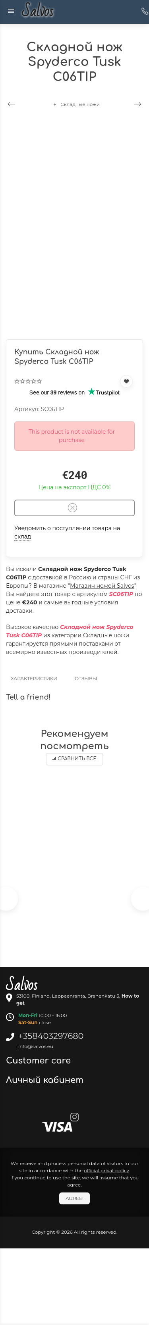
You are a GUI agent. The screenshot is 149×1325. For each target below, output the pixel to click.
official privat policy (106, 1170)
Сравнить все (74, 759)
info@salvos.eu (35, 1046)
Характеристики (34, 678)
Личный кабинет (46, 1080)
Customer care (39, 1060)
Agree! (74, 1198)
